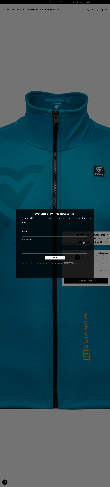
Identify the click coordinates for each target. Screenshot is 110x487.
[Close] (91, 218)
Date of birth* (26, 239)
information (68, 262)
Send (55, 258)
